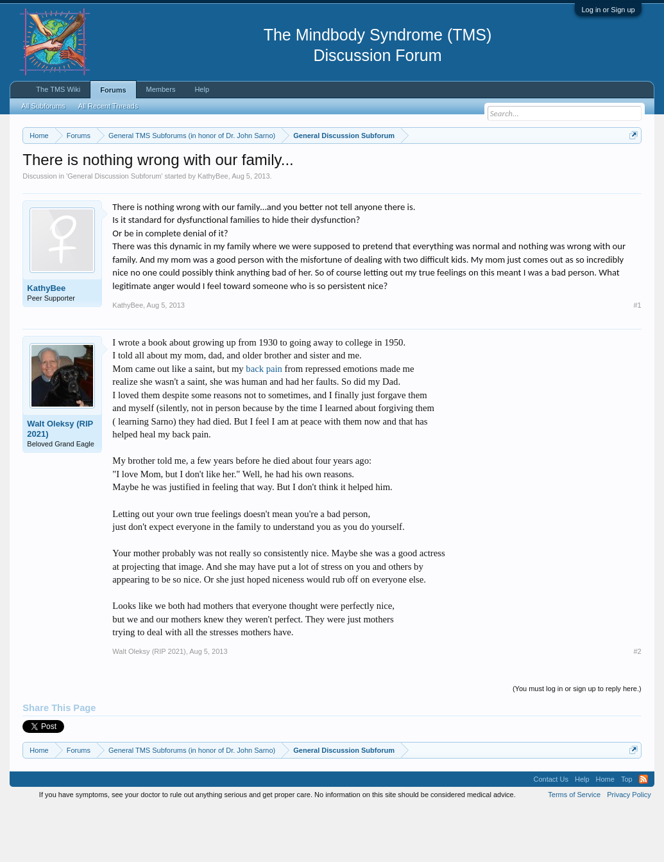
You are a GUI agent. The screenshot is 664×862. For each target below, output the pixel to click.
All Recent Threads (108, 106)
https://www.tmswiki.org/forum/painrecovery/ (139, 180)
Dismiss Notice (631, 165)
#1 (637, 358)
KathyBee (213, 229)
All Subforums (43, 106)
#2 (637, 704)
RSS (643, 832)
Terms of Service (574, 848)
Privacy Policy (629, 848)
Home (605, 832)
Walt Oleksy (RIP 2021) (60, 481)
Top (627, 832)
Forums (113, 90)
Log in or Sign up (607, 9)
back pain (264, 421)
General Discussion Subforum (114, 229)
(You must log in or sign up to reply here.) (577, 741)
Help (201, 89)
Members (161, 89)
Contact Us (551, 832)
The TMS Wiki (58, 89)
